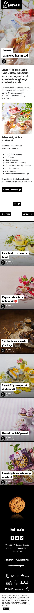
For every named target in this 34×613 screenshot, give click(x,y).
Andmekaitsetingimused (17, 566)
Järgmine (27, 214)
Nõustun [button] (6, 609)
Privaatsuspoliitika (22, 560)
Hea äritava (9, 560)
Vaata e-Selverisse (10, 190)
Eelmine (6, 214)
